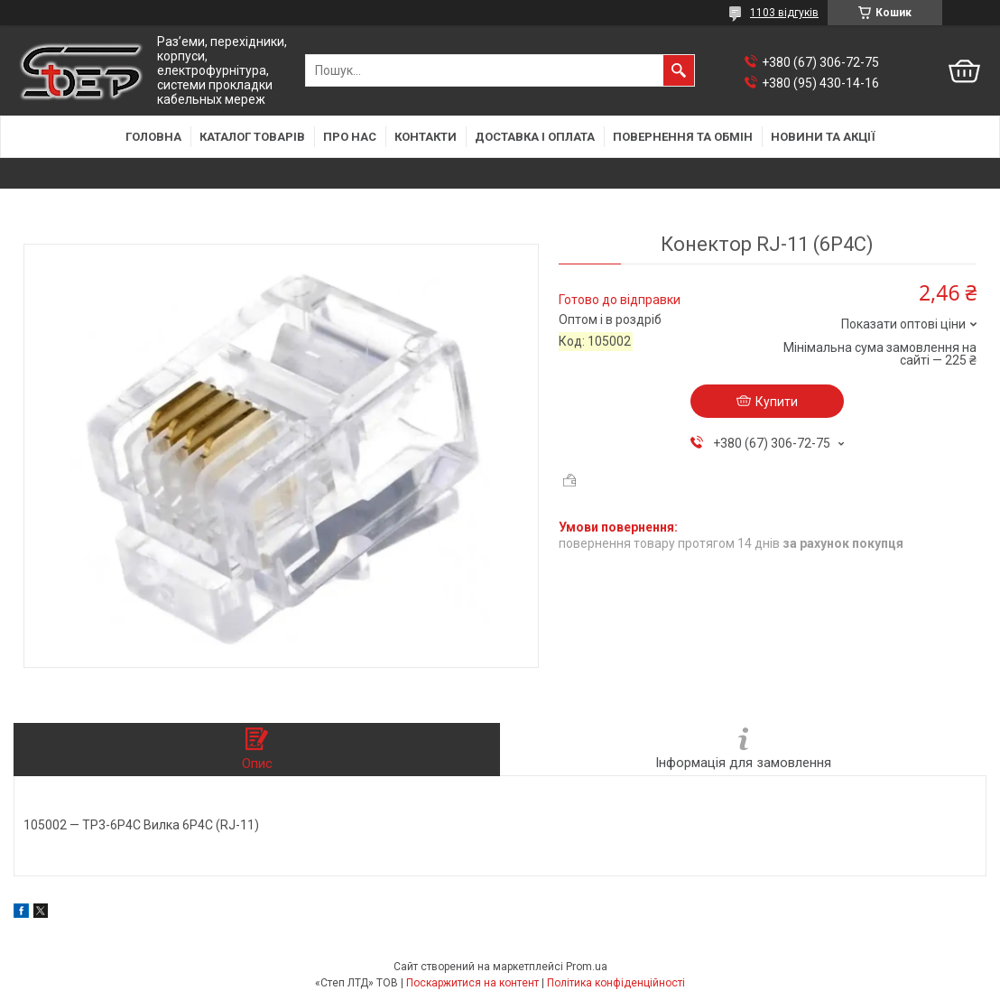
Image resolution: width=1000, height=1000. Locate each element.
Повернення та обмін (683, 137)
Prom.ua (586, 966)
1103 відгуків (784, 12)
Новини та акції (823, 137)
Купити (776, 401)
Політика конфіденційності (616, 983)
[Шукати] (678, 70)
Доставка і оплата (535, 137)
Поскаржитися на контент (472, 983)
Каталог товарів (252, 137)
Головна (153, 137)
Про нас (349, 137)
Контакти (425, 137)
